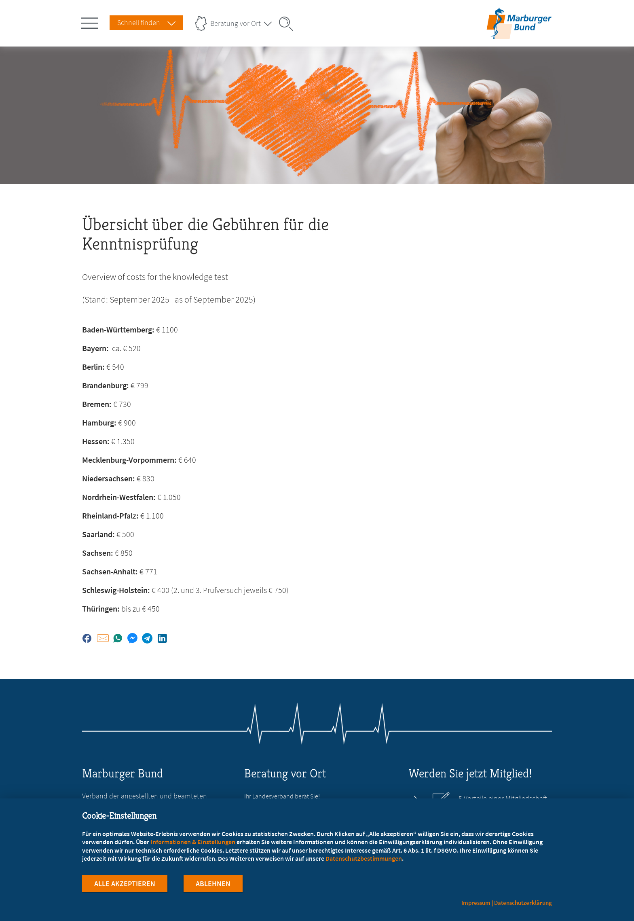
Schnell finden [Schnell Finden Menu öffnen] (138, 22)
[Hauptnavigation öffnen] (91, 21)
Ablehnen (213, 884)
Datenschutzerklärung (523, 902)
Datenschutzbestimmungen (363, 858)
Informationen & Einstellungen (192, 842)
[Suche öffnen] (289, 24)
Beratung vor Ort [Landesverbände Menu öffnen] (235, 23)
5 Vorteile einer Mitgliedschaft (503, 798)
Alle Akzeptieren (124, 884)
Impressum (475, 902)
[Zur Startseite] (519, 34)
